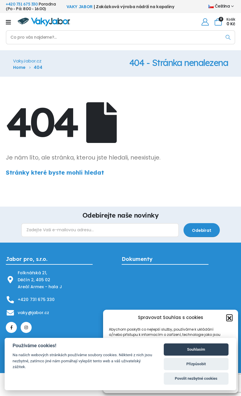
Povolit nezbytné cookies (196, 378)
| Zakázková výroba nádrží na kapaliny (120, 6)
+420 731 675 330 (21, 4)
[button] (229, 317)
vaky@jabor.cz (33, 313)
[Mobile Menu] (8, 22)
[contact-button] (202, 230)
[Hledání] (228, 37)
